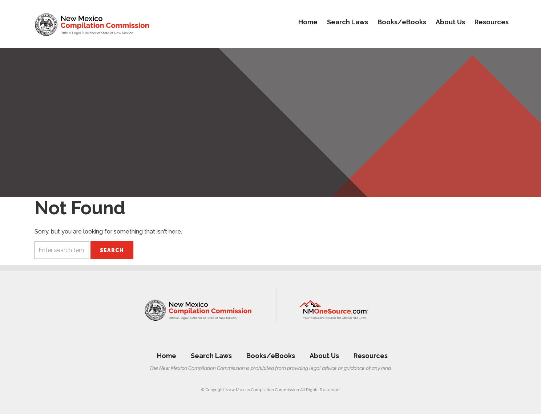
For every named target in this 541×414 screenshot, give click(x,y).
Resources (492, 22)
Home (308, 22)
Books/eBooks (402, 22)
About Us (450, 22)
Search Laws (347, 22)
